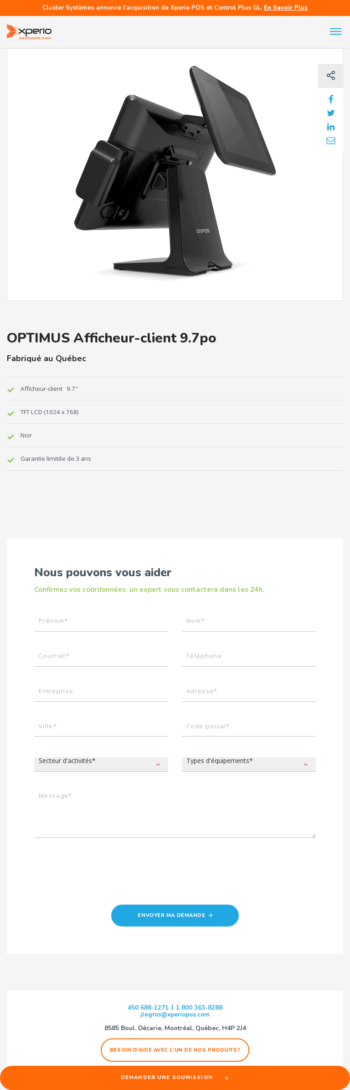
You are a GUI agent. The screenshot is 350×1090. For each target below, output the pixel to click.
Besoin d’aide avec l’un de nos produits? (175, 1051)
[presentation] (103, 879)
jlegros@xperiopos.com (175, 1016)
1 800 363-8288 (199, 1008)
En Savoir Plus (286, 8)
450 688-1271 (148, 1008)
